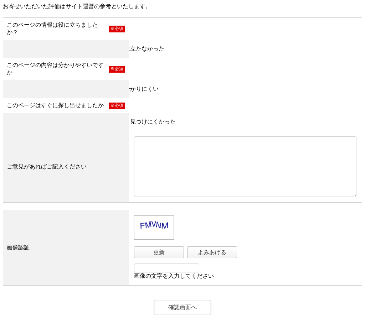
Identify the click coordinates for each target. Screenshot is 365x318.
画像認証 (18, 247)
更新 (159, 252)
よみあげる (212, 252)
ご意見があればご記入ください (47, 166)
